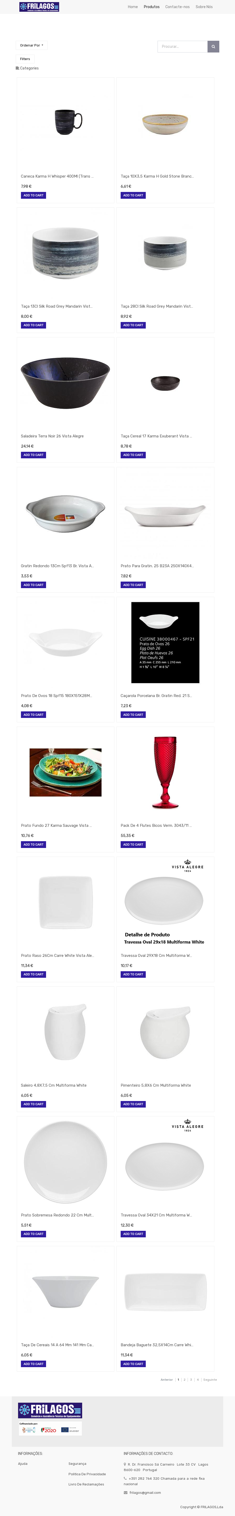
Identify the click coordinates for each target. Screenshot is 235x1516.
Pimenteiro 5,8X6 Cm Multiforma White (156, 1085)
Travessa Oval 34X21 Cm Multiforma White (157, 1215)
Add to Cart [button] (33, 195)
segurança (77, 1464)
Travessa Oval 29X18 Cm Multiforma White (157, 955)
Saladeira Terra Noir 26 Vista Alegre (52, 436)
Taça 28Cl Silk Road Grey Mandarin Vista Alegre (157, 306)
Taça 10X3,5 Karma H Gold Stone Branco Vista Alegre (157, 176)
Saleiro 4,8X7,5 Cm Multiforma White (54, 1085)
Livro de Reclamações (86, 1484)
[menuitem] (133, 7)
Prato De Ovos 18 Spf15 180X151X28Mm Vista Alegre (57, 695)
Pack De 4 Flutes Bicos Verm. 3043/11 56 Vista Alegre (157, 825)
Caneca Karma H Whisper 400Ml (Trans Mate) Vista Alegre (57, 176)
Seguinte (210, 1380)
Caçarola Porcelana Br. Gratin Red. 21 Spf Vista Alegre (157, 695)
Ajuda (22, 1464)
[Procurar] (213, 46)
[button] (32, 45)
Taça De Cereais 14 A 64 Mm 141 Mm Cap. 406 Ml (57, 1345)
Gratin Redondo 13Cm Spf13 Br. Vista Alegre (57, 566)
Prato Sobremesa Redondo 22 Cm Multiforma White (57, 1215)
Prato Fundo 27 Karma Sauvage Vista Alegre (57, 825)
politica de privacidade (87, 1474)
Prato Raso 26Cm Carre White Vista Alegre (57, 955)
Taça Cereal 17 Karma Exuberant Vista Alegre (157, 436)
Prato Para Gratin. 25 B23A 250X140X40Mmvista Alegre (157, 566)
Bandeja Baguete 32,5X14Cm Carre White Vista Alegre (157, 1345)
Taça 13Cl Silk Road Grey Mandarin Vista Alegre (57, 306)
